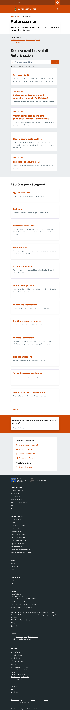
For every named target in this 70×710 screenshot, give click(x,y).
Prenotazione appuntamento (20, 677)
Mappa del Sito (24, 702)
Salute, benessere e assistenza (20, 549)
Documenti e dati (16, 493)
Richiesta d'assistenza (17, 679)
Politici (13, 505)
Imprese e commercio (17, 543)
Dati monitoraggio (16, 700)
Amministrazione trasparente (20, 670)
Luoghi (13, 580)
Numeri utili (14, 626)
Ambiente (14, 522)
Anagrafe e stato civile (18, 525)
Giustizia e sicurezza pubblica (20, 540)
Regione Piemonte (16, 2)
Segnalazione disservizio (18, 674)
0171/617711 (21, 601)
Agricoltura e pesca (17, 519)
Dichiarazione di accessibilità (19, 667)
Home (12, 16)
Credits (46, 700)
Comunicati (14, 566)
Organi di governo (16, 499)
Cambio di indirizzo (17, 42)
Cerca (55, 62)
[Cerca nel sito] (56, 9)
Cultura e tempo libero (18, 534)
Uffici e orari (14, 623)
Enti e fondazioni (16, 496)
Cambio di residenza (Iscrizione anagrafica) (25, 39)
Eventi (13, 583)
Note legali (14, 664)
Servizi (19, 16)
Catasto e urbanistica (17, 531)
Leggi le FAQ (15, 672)
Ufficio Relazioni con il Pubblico (20, 620)
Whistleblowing (15, 658)
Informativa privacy (17, 661)
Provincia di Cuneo (16, 655)
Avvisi (12, 569)
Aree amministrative (17, 490)
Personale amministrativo (19, 502)
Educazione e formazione (18, 537)
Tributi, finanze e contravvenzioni (21, 552)
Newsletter (14, 692)
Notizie (13, 563)
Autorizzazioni (18, 71)
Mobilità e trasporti (16, 546)
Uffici (12, 508)
